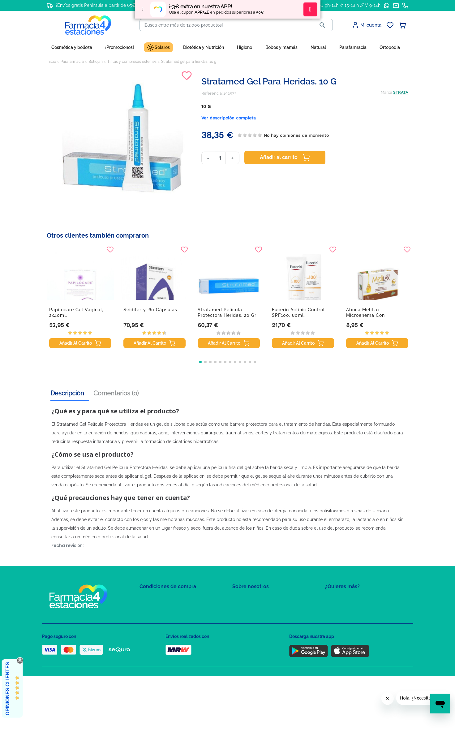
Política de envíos (156, 643)
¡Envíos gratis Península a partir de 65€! (96, 5)
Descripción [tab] (67, 393)
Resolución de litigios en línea (167, 661)
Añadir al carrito (285, 157)
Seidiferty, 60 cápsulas (150, 309)
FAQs (237, 607)
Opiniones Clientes (7, 688)
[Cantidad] (220, 158)
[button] (200, 362)
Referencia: (211, 93)
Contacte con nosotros (253, 616)
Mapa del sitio (245, 598)
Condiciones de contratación (166, 598)
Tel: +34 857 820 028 (250, 634)
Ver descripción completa (228, 117)
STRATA (400, 92)
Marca (386, 92)
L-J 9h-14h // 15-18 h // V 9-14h (349, 5)
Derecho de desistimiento (164, 652)
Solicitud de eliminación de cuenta (264, 625)
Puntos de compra (157, 634)
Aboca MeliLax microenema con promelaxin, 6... (365, 315)
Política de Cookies (157, 616)
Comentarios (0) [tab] (116, 393)
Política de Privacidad (159, 607)
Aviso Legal (150, 625)
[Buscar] (226, 25)
